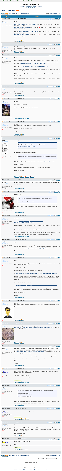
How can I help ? (8, 11)
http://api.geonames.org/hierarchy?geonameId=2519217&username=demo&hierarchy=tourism (36, 273)
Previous (52, 13)
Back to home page (38, 6)
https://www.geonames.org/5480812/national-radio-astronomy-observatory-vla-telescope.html (34, 327)
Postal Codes (13, 0)
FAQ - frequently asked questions (22, 13)
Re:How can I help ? (22, 18)
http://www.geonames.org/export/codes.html (26, 146)
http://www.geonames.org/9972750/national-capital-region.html (34, 66)
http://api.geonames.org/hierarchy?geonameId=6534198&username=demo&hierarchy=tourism (36, 285)
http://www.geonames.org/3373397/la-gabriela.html (25, 24)
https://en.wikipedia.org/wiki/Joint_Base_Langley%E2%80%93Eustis (29, 351)
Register (28, 7)
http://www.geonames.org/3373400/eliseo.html (28, 31)
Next (59, 13)
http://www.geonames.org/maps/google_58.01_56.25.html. (36, 248)
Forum (42, 469)
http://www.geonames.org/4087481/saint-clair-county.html (31, 221)
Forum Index (11, 13)
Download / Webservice (22, 0)
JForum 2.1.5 (30, 462)
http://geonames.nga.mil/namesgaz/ (22, 27)
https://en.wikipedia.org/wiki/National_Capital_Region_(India (33, 63)
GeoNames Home (5, 0)
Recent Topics (29, 6)
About (30, 0)
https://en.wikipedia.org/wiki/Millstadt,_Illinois (24, 222)
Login (33, 7)
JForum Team (35, 462)
